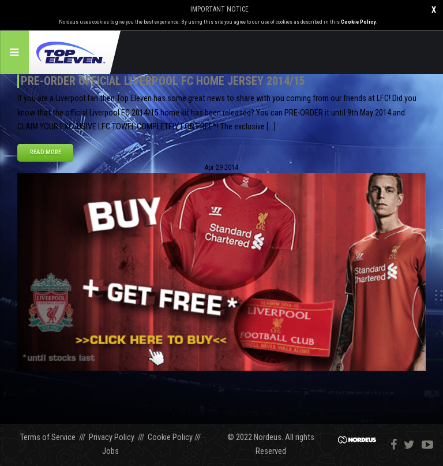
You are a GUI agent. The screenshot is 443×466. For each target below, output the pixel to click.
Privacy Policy (111, 437)
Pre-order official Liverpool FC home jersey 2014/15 (163, 81)
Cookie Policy (358, 21)
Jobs (110, 451)
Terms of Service (48, 437)
